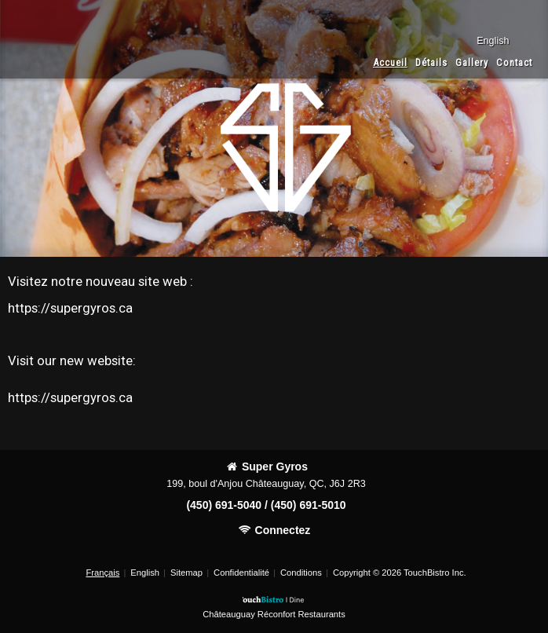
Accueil (390, 62)
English (144, 572)
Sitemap (186, 572)
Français (102, 572)
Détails (431, 62)
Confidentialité (241, 572)
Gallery (471, 62)
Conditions (301, 572)
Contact (514, 62)
